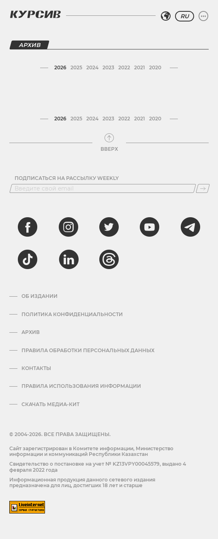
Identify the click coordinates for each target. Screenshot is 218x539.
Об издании (39, 296)
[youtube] (149, 227)
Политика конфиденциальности (72, 314)
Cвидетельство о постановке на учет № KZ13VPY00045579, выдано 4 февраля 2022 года (97, 467)
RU (184, 16)
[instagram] (68, 227)
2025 (76, 67)
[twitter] (109, 227)
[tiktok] (27, 259)
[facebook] (27, 227)
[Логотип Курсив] (35, 14)
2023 (108, 67)
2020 (155, 67)
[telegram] (190, 227)
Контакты (36, 368)
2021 (139, 67)
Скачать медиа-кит (50, 404)
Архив (30, 332)
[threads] (109, 259)
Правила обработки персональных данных (87, 350)
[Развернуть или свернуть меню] (203, 16)
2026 (60, 67)
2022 (124, 67)
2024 (92, 67)
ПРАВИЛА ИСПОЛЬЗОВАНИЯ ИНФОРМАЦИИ (81, 386)
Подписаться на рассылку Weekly (67, 178)
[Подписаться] (203, 188)
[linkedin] (68, 259)
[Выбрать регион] (165, 16)
